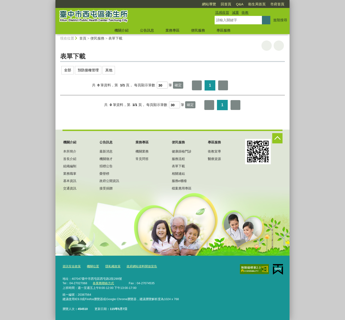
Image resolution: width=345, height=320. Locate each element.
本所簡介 (69, 151)
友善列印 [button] (266, 45)
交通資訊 (69, 188)
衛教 (245, 13)
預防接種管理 (88, 70)
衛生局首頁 (257, 4)
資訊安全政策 (71, 266)
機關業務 (142, 151)
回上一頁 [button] (279, 45)
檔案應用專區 (181, 188)
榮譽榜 (104, 173)
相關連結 (178, 173)
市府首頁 (277, 4)
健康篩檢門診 (181, 151)
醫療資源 (214, 159)
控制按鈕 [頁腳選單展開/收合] (277, 138)
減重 (235, 13)
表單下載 (115, 38)
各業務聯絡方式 (103, 283)
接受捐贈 (106, 188)
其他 (108, 70)
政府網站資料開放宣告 (142, 266)
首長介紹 (69, 159)
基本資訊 (69, 181)
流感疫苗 (222, 13)
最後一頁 (223, 85)
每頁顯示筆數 (144, 85)
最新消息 (106, 151)
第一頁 (197, 85)
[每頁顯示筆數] (162, 85)
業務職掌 (69, 173)
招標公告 (106, 166)
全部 (67, 70)
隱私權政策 (113, 266)
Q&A (239, 4)
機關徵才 (106, 159)
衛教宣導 (214, 151)
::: (53, 2)
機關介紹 (121, 30)
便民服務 (198, 30)
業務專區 (172, 30)
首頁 (82, 38)
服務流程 (178, 159)
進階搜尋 (280, 20)
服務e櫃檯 (179, 181)
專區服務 (224, 30)
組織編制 (69, 166)
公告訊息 (147, 30)
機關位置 (93, 266)
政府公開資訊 (109, 181)
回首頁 (226, 4)
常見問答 (142, 159)
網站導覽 (209, 4)
